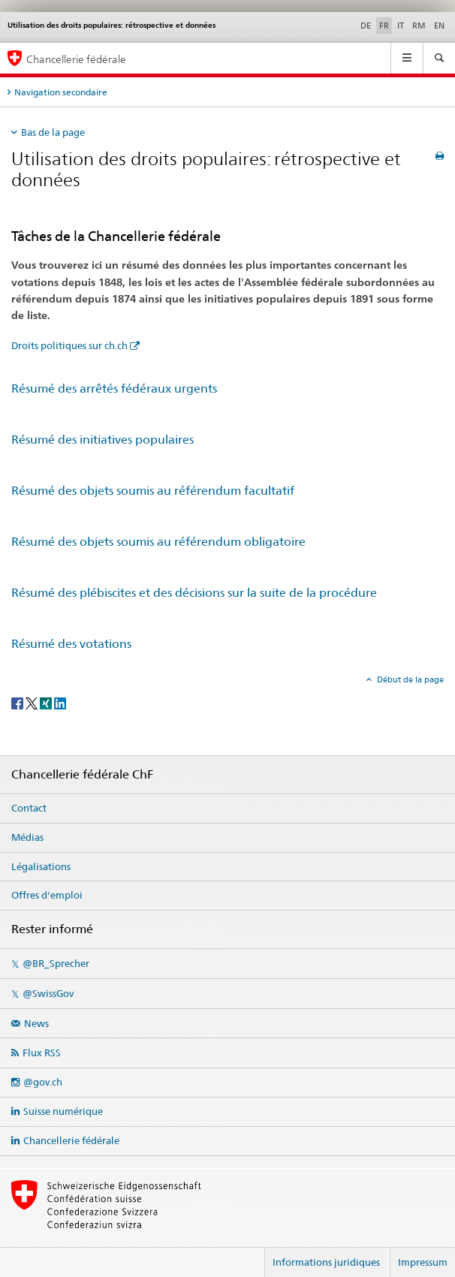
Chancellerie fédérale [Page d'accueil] (76, 59)
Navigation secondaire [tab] (60, 92)
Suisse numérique (63, 1111)
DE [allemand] (365, 25)
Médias (27, 837)
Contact (29, 808)
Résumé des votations (71, 644)
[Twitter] (33, 702)
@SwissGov (48, 993)
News (36, 1023)
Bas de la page (53, 132)
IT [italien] (400, 25)
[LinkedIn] (60, 702)
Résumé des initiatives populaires (102, 439)
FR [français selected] (384, 25)
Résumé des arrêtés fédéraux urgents (114, 388)
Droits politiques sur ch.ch (69, 345)
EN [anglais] (439, 25)
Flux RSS (42, 1053)
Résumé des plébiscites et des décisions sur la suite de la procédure (194, 593)
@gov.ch (42, 1082)
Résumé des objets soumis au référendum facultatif (152, 490)
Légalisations (41, 866)
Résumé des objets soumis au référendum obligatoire (158, 542)
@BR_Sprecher (56, 963)
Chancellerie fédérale (71, 1140)
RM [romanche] (419, 25)
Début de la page (409, 679)
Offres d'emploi (47, 895)
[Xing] (47, 702)
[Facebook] (18, 702)
